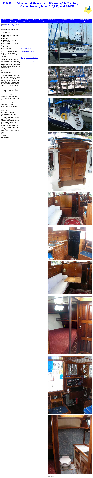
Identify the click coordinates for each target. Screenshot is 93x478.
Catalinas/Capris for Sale (28, 51)
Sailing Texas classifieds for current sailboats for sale (10, 25)
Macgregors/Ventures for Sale (29, 58)
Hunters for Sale (25, 55)
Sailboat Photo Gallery (27, 61)
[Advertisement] (42, 14)
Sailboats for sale (26, 48)
